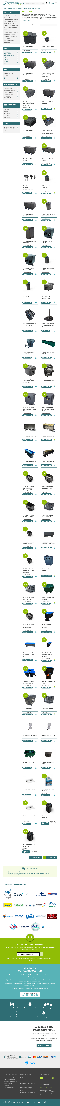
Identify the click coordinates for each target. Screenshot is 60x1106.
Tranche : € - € (9, 74)
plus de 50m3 (8, 117)
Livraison (6, 1085)
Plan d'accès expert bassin (27, 1092)
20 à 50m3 (7, 115)
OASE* (6, 59)
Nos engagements (9, 1087)
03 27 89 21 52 (52, 1102)
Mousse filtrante (8, 31)
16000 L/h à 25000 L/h (9, 130)
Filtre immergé (8, 88)
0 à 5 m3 (6, 109)
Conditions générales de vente (28, 1089)
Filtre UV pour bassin (9, 23)
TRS (5, 63)
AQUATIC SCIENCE (9, 56)
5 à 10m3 (6, 111)
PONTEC (6, 61)
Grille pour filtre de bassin (11, 33)
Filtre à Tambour (8, 98)
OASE (5, 57)
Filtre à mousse (8, 94)
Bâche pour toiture (25, 1078)
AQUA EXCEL (7, 54)
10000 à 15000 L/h (9, 127)
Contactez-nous (24, 1091)
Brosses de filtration (9, 34)
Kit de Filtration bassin (10, 16)
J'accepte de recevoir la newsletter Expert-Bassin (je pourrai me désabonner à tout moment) (31, 959)
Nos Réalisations (8, 1089)
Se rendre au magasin (44, 1045)
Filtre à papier (8, 96)
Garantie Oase (8, 1083)
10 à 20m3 (7, 113)
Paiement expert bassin (10, 1081)
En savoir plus (26, 20)
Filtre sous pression (9, 90)
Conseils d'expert (9, 1078)
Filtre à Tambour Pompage (11, 19)
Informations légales (26, 1087)
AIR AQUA (7, 52)
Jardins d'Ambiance (9, 1079)
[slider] (4, 78)
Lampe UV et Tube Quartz (11, 25)
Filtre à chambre (8, 92)
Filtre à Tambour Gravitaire (11, 21)
